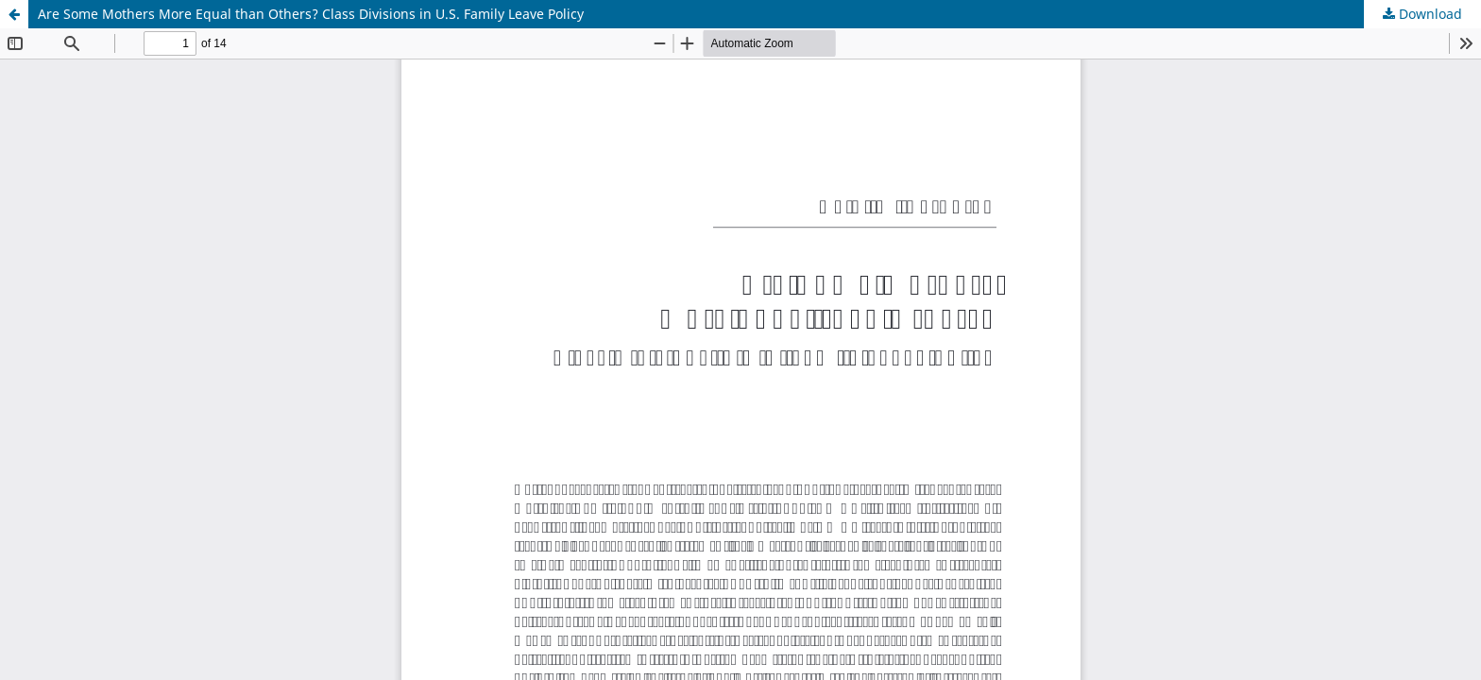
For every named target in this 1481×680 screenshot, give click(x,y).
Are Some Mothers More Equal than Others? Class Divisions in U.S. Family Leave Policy (311, 14)
